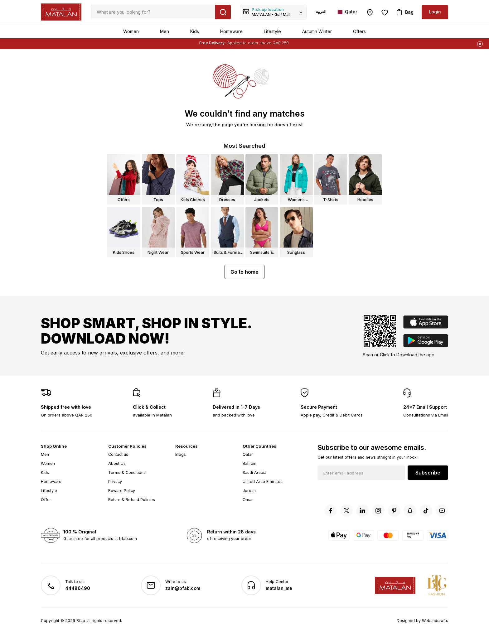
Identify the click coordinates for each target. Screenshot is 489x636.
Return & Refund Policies (131, 499)
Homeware (231, 31)
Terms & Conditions (127, 472)
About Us (117, 463)
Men (164, 31)
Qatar (248, 454)
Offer (46, 499)
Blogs (180, 454)
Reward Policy (121, 490)
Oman (248, 499)
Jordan (249, 490)
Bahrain (249, 463)
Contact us (118, 454)
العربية (321, 11)
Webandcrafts (435, 620)
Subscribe (427, 473)
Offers (359, 31)
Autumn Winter (317, 31)
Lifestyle (272, 31)
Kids (194, 31)
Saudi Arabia (254, 472)
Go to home (244, 272)
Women (131, 31)
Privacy (115, 481)
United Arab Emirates (263, 481)
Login (435, 11)
